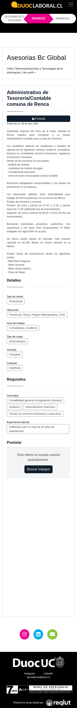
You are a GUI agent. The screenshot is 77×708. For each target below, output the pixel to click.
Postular (38, 118)
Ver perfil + (29, 72)
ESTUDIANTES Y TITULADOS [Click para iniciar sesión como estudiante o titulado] (14, 18)
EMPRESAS (63, 18)
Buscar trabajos (38, 469)
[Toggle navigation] (71, 4)
